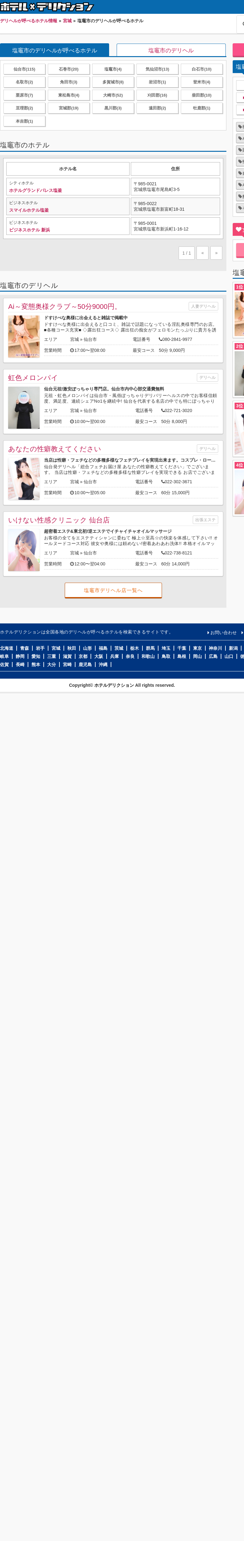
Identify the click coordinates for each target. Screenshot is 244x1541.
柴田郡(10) (201, 95)
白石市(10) (201, 69)
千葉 (181, 648)
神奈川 (215, 648)
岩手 (40, 648)
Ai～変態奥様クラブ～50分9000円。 (64, 306)
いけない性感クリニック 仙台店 (59, 520)
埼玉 (166, 648)
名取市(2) (24, 82)
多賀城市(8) (113, 82)
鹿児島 (85, 664)
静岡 (20, 656)
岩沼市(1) (157, 82)
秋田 (71, 648)
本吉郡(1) (24, 121)
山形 (87, 648)
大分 (51, 664)
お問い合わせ (223, 632)
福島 (103, 648)
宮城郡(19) (68, 108)
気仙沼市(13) (157, 69)
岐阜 (4, 656)
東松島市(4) (69, 95)
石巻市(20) (68, 69)
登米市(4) (201, 82)
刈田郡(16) (157, 95)
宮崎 (67, 664)
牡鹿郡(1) (201, 108)
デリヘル (207, 377)
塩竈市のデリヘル (171, 50)
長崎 (20, 664)
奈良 (130, 656)
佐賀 (4, 664)
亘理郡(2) (24, 108)
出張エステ (205, 519)
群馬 (150, 648)
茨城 (118, 648)
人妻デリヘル (203, 306)
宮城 (74, 339)
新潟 (233, 648)
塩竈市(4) (113, 69)
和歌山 (148, 656)
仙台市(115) (24, 69)
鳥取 (166, 656)
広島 (213, 656)
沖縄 (103, 664)
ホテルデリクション (114, 685)
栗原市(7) (24, 95)
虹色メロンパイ (33, 378)
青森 (24, 648)
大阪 (98, 656)
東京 (197, 648)
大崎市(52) (113, 95)
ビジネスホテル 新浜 (29, 229)
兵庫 (114, 656)
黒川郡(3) (113, 108)
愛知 (35, 656)
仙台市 (90, 339)
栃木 (134, 648)
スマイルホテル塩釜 (29, 210)
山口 (229, 656)
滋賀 (67, 656)
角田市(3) (68, 82)
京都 (83, 656)
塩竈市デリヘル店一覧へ (113, 590)
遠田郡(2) (157, 108)
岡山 (197, 656)
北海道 (6, 648)
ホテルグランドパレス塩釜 (35, 190)
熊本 (35, 664)
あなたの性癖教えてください (54, 449)
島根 (181, 656)
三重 (51, 656)
